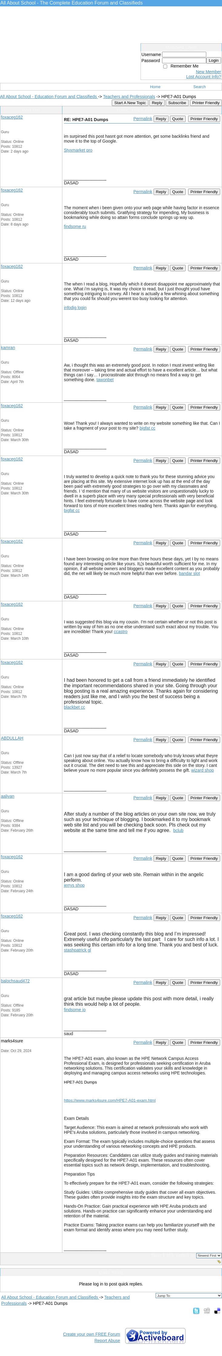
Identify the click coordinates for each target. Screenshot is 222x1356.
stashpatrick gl (77, 950)
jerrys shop (74, 885)
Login (214, 60)
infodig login (75, 307)
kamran (8, 347)
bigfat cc (147, 428)
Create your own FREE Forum (91, 1334)
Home (155, 86)
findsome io (75, 1009)
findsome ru (75, 226)
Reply (157, 103)
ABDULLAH (12, 738)
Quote (177, 119)
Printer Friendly (206, 103)
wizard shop (202, 770)
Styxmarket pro (78, 150)
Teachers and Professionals (129, 96)
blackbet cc (74, 707)
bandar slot (189, 573)
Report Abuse (107, 1340)
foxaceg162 (12, 117)
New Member (208, 71)
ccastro (121, 631)
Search (199, 86)
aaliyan (7, 796)
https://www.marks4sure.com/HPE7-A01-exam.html (110, 1100)
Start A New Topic (130, 103)
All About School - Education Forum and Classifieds (49, 96)
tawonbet (105, 379)
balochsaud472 (15, 980)
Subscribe (177, 103)
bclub (178, 830)
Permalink (142, 118)
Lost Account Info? (203, 76)
